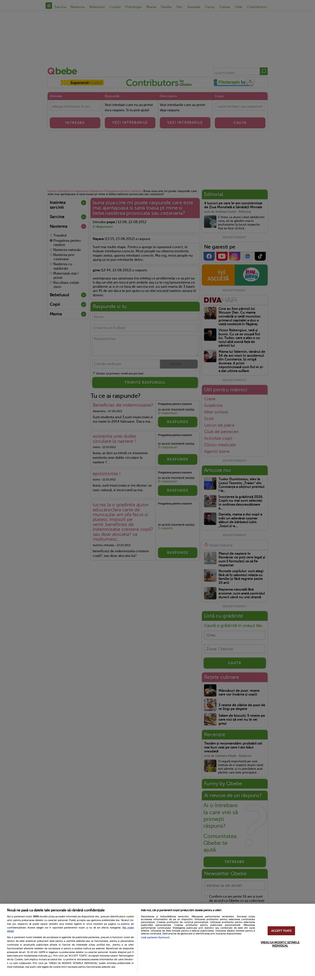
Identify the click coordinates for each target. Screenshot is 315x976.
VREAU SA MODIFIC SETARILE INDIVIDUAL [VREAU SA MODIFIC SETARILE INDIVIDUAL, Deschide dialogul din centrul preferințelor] (280, 944)
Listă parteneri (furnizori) (155, 937)
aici (50, 955)
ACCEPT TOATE (281, 930)
